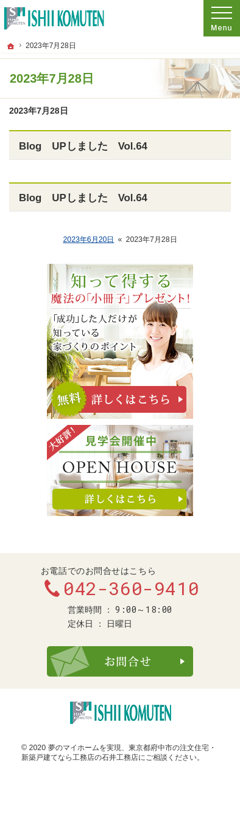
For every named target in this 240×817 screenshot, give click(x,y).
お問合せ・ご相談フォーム (120, 661)
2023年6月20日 (88, 239)
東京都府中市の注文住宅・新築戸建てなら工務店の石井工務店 (118, 752)
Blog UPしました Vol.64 (83, 146)
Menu (221, 18)
